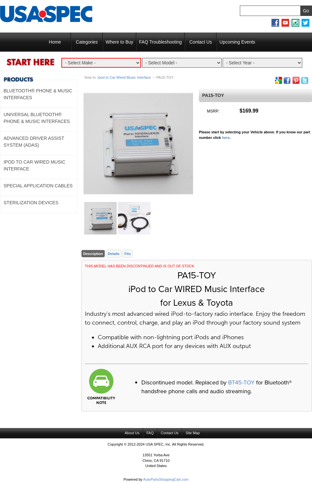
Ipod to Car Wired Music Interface (124, 77)
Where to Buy (119, 42)
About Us (131, 433)
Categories (87, 42)
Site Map (193, 433)
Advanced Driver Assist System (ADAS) (34, 142)
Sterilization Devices (31, 202)
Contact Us (200, 42)
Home (55, 42)
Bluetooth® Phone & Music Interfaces (38, 94)
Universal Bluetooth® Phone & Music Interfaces (37, 118)
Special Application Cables (38, 185)
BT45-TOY (241, 382)
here (225, 138)
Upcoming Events (237, 42)
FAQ (150, 433)
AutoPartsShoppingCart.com (165, 479)
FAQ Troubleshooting (160, 42)
